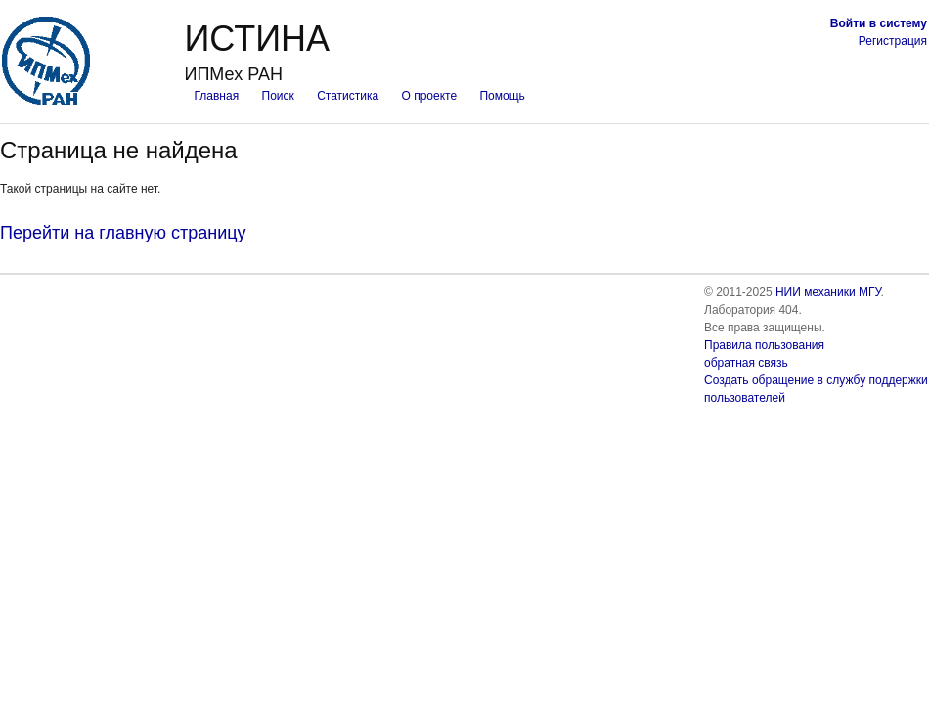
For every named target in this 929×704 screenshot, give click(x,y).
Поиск (278, 96)
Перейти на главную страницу (123, 232)
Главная (216, 96)
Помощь (501, 96)
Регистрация (893, 41)
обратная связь (746, 363)
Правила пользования (764, 345)
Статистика (347, 96)
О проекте (430, 96)
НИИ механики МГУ (828, 292)
